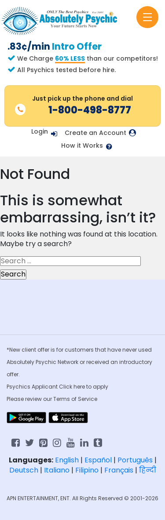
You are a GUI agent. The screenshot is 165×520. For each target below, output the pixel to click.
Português (135, 460)
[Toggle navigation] (147, 17)
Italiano (57, 470)
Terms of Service (75, 399)
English (67, 460)
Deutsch (23, 470)
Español (98, 460)
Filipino (87, 470)
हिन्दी (147, 470)
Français (118, 470)
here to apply (90, 386)
